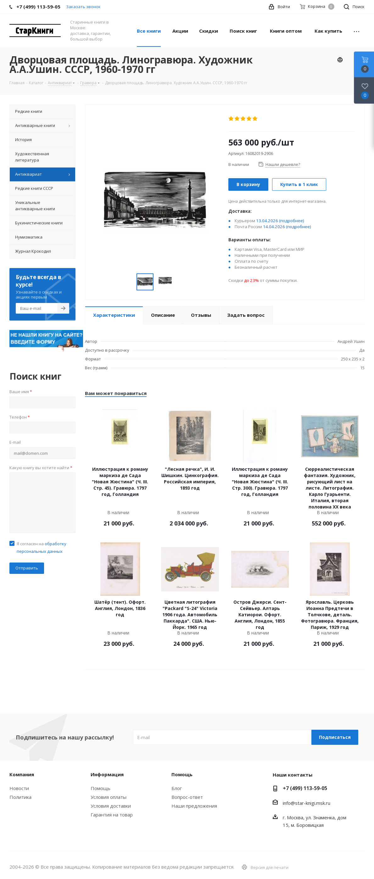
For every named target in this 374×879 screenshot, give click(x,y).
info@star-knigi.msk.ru (306, 803)
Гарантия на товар (112, 814)
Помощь (100, 788)
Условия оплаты (108, 797)
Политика (20, 797)
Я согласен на (41, 547)
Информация (107, 774)
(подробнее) (291, 220)
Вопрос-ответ (187, 797)
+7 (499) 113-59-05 (305, 788)
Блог (176, 788)
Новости (19, 788)
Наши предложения (194, 806)
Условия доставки (111, 806)
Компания (21, 774)
